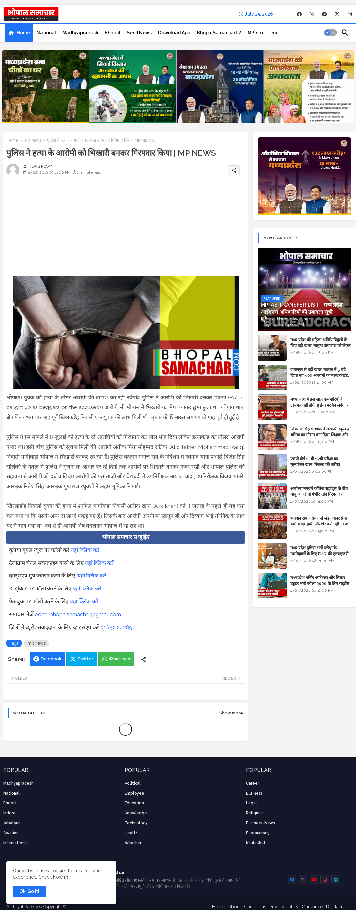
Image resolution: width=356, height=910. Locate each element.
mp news (33, 140)
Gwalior (10, 833)
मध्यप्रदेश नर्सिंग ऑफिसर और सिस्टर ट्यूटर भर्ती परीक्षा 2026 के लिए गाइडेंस (319, 580)
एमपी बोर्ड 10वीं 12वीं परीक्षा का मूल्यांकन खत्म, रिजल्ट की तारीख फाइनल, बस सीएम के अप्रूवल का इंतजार (320, 464)
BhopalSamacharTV (219, 32)
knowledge (136, 813)
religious (255, 813)
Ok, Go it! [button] (29, 891)
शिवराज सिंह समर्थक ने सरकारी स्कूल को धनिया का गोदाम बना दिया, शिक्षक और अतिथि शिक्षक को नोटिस (320, 435)
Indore (9, 813)
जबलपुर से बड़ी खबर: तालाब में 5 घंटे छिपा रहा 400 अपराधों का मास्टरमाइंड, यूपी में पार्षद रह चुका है (319, 375)
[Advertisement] (125, 231)
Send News (139, 32)
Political (133, 783)
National (46, 32)
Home (23, 32)
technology (136, 823)
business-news (260, 823)
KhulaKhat (256, 843)
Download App (174, 32)
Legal (251, 803)
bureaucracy (258, 833)
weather (133, 843)
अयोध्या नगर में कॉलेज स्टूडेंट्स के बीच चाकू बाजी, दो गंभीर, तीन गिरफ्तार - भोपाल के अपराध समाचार (319, 494)
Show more (231, 713)
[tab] (19, 33)
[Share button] (143, 659)
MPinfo (255, 32)
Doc (274, 32)
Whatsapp (119, 658)
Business (254, 793)
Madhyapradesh (80, 32)
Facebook (51, 658)
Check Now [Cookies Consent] (50, 877)
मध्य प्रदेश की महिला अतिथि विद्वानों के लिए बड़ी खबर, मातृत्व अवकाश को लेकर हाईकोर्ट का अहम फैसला (320, 345)
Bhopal (112, 32)
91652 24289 (116, 627)
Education (134, 803)
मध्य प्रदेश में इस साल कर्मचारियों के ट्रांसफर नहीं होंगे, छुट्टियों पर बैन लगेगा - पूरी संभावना (319, 405)
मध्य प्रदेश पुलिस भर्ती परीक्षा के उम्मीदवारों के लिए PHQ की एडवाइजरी (319, 550)
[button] (330, 32)
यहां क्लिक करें (85, 550)
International (15, 843)
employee (134, 793)
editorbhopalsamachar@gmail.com (78, 614)
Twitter (85, 658)
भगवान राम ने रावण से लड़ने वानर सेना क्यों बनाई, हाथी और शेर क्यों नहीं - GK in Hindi (319, 524)
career (252, 783)
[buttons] (299, 14)
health (131, 833)
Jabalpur (11, 823)
